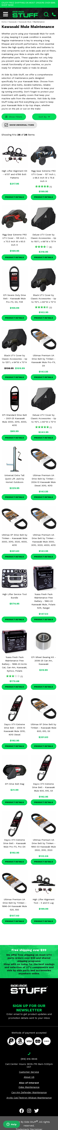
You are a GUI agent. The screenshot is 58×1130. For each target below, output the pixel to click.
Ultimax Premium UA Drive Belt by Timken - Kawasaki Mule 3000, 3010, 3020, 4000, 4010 (43, 540)
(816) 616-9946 (29, 1059)
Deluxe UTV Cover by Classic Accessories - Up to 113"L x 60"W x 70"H (43, 418)
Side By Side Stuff (26, 1121)
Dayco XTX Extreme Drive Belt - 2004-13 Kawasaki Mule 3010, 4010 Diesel (14, 729)
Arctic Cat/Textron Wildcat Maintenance (29, 1097)
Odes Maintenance (29, 1087)
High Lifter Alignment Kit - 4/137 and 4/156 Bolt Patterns (14, 174)
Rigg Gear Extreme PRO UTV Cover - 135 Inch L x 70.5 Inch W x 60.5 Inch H (14, 239)
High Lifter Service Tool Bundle (14, 596)
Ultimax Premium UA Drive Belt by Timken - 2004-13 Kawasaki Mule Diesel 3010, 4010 (43, 480)
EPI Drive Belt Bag (14, 784)
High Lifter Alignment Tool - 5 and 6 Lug (43, 901)
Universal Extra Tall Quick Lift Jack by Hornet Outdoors (14, 478)
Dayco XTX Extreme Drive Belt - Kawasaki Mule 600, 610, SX (43, 787)
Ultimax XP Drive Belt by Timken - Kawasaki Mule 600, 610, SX (43, 727)
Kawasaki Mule (25, 22)
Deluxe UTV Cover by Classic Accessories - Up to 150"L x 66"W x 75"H (43, 238)
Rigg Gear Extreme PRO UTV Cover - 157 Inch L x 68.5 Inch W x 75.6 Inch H (43, 176)
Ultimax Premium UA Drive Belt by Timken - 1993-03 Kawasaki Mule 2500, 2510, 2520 (43, 845)
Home (4, 22)
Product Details (14, 197)
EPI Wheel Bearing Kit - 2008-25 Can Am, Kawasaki (43, 660)
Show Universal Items (19, 125)
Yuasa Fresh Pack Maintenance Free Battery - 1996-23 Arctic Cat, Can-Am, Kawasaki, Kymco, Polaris (14, 664)
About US (29, 1077)
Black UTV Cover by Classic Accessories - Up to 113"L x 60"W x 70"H (43, 298)
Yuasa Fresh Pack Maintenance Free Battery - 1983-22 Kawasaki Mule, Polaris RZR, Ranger (43, 601)
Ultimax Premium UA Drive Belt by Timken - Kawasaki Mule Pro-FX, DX (43, 360)
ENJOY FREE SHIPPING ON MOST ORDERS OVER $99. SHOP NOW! (29, 4)
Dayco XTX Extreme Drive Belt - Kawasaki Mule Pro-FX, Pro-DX (14, 843)
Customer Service (29, 1072)
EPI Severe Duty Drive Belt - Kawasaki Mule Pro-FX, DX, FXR (14, 298)
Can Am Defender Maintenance (29, 1092)
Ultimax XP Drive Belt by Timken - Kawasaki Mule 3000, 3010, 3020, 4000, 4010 (14, 540)
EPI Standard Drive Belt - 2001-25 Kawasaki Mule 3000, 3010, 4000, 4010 (14, 420)
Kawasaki (13, 22)
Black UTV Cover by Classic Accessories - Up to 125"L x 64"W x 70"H (14, 358)
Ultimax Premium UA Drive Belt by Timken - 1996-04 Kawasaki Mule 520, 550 (14, 904)
